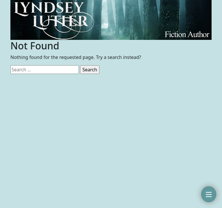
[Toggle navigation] (208, 194)
